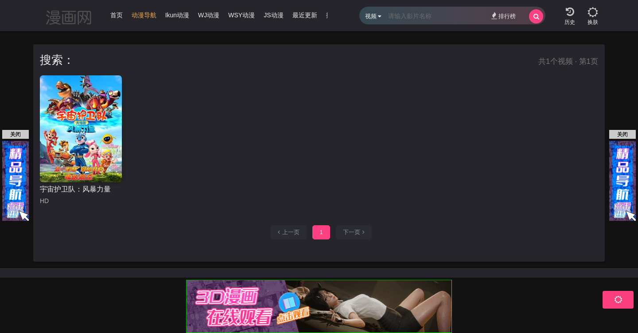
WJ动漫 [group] (208, 15)
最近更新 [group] (304, 15)
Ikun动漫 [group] (177, 15)
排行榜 (503, 16)
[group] (144, 17)
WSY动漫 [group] (241, 15)
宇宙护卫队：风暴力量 (75, 189)
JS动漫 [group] (273, 15)
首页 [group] (116, 15)
